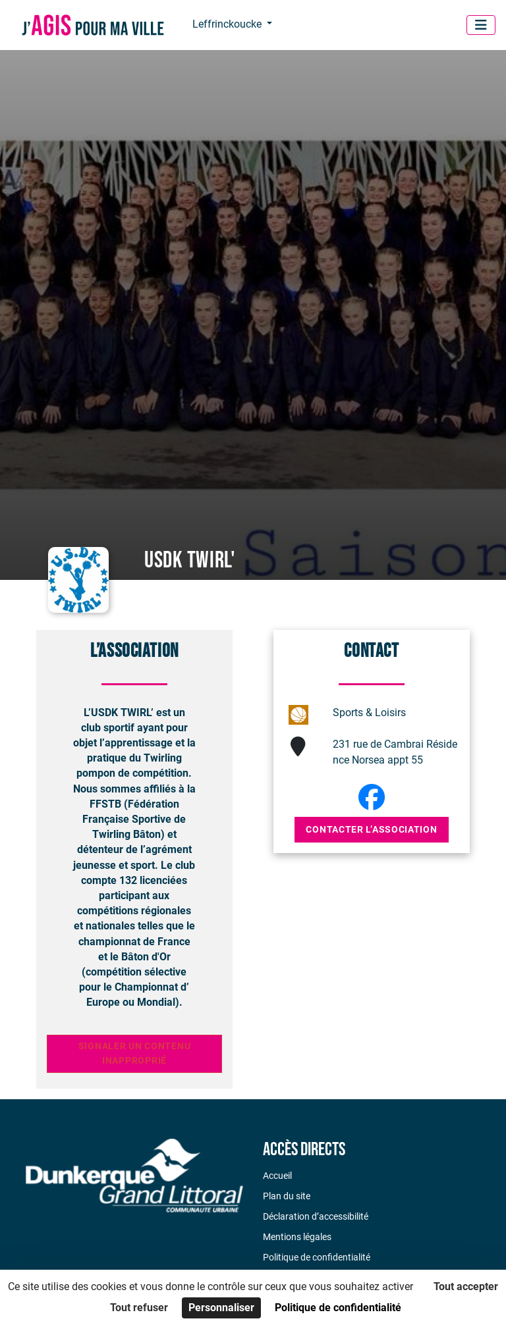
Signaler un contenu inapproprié (134, 1053)
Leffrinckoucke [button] (228, 24)
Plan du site (286, 1196)
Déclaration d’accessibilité (315, 1216)
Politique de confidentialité (316, 1257)
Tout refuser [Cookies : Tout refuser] (139, 1307)
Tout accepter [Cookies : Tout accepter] (466, 1286)
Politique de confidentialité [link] (338, 1307)
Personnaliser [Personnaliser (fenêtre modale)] (221, 1307)
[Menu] (480, 25)
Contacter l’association (371, 829)
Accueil (277, 1175)
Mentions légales (297, 1237)
